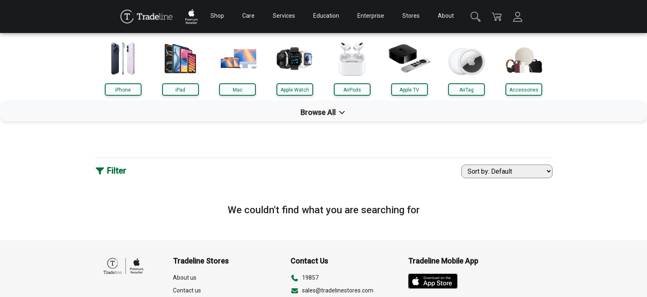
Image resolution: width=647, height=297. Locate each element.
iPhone (123, 90)
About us (184, 277)
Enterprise (370, 15)
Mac (238, 90)
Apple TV (409, 90)
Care (248, 15)
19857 (310, 277)
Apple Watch (295, 90)
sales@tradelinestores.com (337, 290)
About (446, 15)
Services (284, 15)
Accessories (523, 90)
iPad (180, 90)
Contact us (187, 290)
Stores (411, 15)
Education (326, 15)
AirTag (466, 90)
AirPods (352, 90)
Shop (217, 15)
